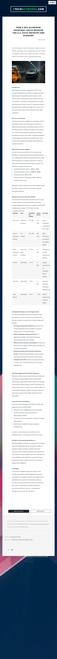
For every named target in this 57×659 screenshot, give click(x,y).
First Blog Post (41, 511)
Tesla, (25, 524)
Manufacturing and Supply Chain (22, 539)
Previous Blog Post (18, 511)
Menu (53, 2)
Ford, (19, 524)
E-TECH (26, 561)
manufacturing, (39, 524)
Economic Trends (15, 537)
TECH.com (28, 9)
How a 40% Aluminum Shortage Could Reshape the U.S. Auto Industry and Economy (28, 31)
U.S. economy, (31, 524)
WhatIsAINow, (24, 527)
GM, (22, 524)
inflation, (46, 524)
